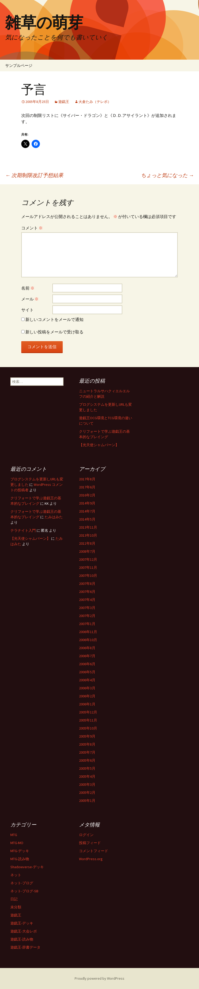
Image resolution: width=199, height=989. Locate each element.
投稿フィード (90, 842)
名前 (27, 288)
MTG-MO (16, 842)
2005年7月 (87, 752)
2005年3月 (87, 784)
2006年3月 (87, 688)
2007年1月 (87, 623)
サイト (27, 309)
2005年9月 (87, 736)
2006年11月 (88, 631)
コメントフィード (93, 850)
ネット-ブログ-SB (24, 891)
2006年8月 (87, 648)
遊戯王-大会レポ (23, 931)
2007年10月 (88, 575)
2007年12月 (88, 559)
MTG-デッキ (19, 850)
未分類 (15, 907)
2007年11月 (88, 567)
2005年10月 (88, 728)
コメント (32, 227)
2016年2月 (87, 495)
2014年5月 (87, 519)
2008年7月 (87, 551)
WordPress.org (91, 859)
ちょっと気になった (167, 175)
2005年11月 (88, 720)
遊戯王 (63, 101)
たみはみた (54, 517)
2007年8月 (87, 583)
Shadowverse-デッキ (27, 867)
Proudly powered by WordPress (99, 978)
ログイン (86, 834)
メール (30, 298)
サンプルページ (18, 65)
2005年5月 (87, 768)
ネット (15, 875)
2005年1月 (87, 800)
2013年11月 (88, 527)
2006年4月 (87, 680)
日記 (14, 899)
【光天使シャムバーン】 (99, 445)
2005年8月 (87, 744)
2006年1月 (87, 704)
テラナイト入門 (23, 530)
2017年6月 (87, 487)
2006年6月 (87, 664)
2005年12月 (88, 712)
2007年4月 (87, 599)
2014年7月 (87, 511)
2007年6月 (87, 591)
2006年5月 (87, 672)
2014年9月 (87, 503)
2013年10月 (88, 535)
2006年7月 (87, 656)
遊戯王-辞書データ (25, 947)
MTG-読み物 (19, 859)
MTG (13, 834)
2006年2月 (87, 696)
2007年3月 (87, 607)
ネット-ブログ (21, 883)
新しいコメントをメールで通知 (54, 319)
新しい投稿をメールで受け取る (54, 331)
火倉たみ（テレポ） (95, 101)
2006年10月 (88, 639)
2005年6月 (87, 760)
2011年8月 (87, 543)
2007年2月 (87, 615)
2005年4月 (87, 776)
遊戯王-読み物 (21, 939)
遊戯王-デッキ (21, 923)
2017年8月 (87, 479)
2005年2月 (87, 792)
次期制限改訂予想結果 (34, 175)
